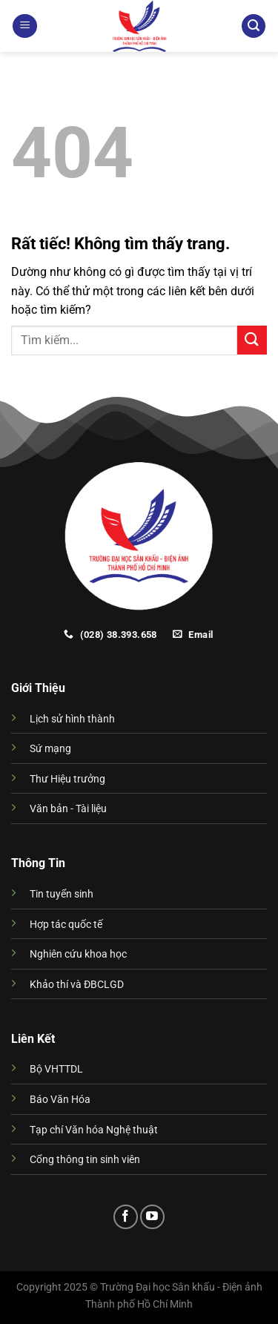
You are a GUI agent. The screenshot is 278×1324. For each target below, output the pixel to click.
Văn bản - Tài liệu (68, 809)
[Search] (253, 26)
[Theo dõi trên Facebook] (125, 1217)
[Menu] (25, 26)
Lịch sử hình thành (72, 719)
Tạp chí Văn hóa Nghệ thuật (94, 1130)
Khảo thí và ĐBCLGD (77, 984)
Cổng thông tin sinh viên (85, 1159)
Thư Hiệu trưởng (67, 779)
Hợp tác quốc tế (66, 924)
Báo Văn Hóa (60, 1099)
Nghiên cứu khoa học (78, 954)
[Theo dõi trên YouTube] (152, 1217)
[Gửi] (252, 340)
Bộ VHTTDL (56, 1069)
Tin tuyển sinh (61, 894)
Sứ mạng (50, 748)
